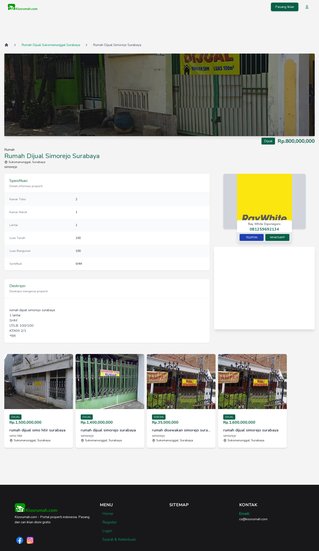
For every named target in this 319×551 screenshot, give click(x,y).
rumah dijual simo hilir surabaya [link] (37, 430)
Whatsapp (277, 237)
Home (107, 513)
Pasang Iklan (284, 7)
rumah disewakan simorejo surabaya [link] (181, 430)
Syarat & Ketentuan (119, 539)
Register (109, 522)
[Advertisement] (159, 27)
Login (107, 530)
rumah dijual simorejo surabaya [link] (108, 430)
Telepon (251, 237)
